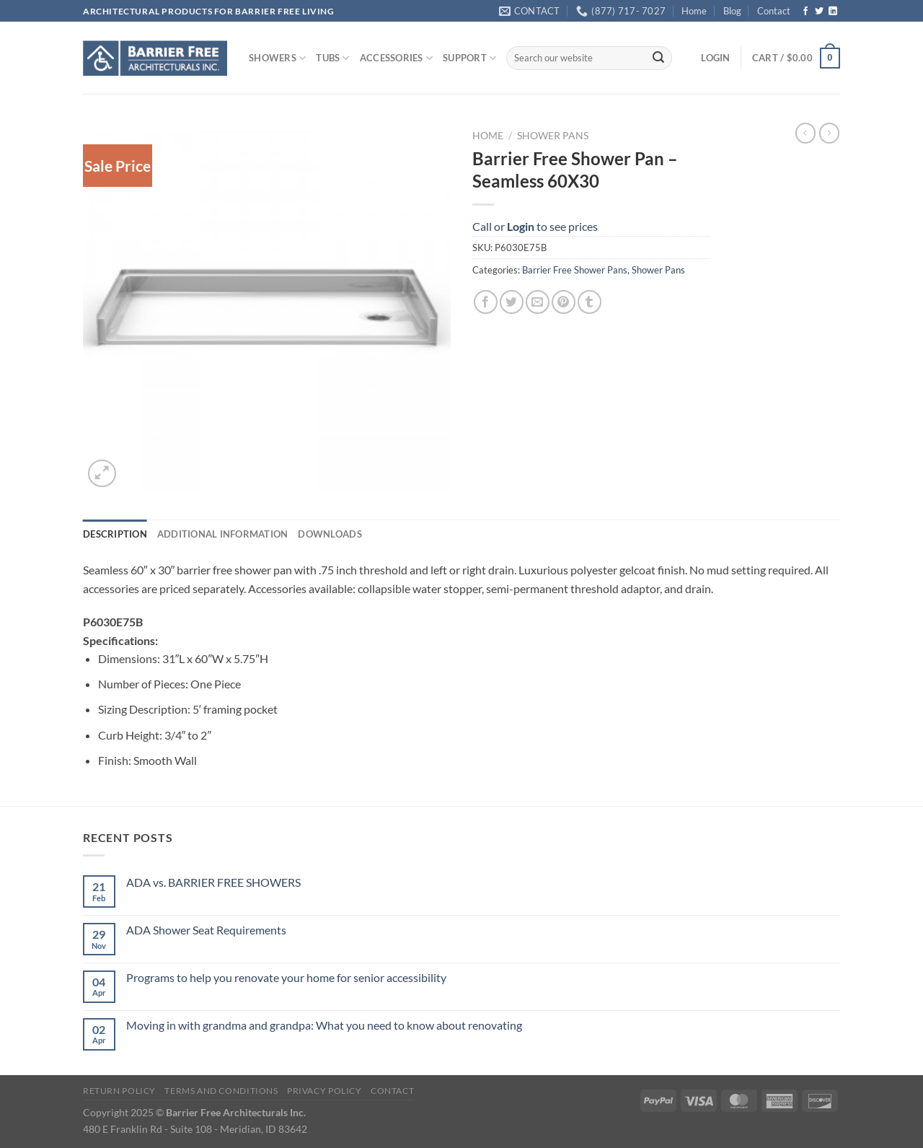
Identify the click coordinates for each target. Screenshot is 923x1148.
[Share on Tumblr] (589, 302)
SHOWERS (277, 58)
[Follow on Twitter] (819, 11)
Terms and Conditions (221, 1090)
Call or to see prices (535, 226)
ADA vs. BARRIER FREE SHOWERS (213, 882)
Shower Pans (552, 135)
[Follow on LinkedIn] (833, 11)
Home (694, 11)
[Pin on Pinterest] (563, 302)
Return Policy (119, 1090)
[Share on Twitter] (512, 302)
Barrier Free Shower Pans (574, 270)
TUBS (332, 58)
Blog (732, 11)
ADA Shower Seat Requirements (206, 930)
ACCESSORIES (396, 58)
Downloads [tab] (329, 534)
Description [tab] (115, 534)
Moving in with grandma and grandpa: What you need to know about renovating (324, 1025)
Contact (773, 11)
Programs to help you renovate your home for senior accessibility (286, 977)
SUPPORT (469, 58)
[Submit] (658, 58)
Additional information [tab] (222, 534)
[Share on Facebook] (486, 302)
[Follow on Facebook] (805, 11)
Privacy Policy (324, 1090)
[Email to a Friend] (537, 302)
